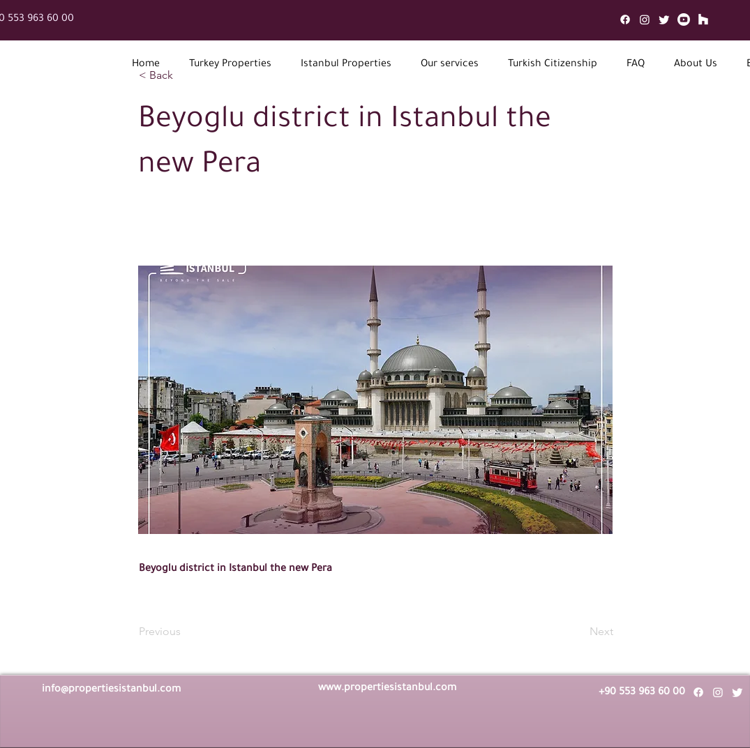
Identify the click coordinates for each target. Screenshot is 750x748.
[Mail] (703, 19)
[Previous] (185, 632)
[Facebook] (625, 19)
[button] (230, 65)
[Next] (578, 632)
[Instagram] (644, 19)
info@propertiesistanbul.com (111, 690)
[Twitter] (664, 19)
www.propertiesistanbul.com (387, 688)
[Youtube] (683, 19)
